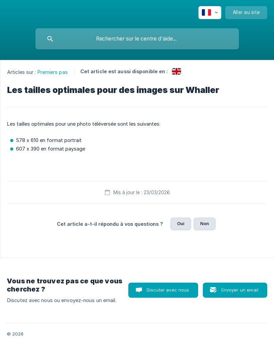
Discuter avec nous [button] (168, 290)
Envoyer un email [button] (239, 290)
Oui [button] (180, 223)
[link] (176, 71)
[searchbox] (137, 38)
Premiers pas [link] (52, 72)
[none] (209, 12)
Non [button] (204, 223)
